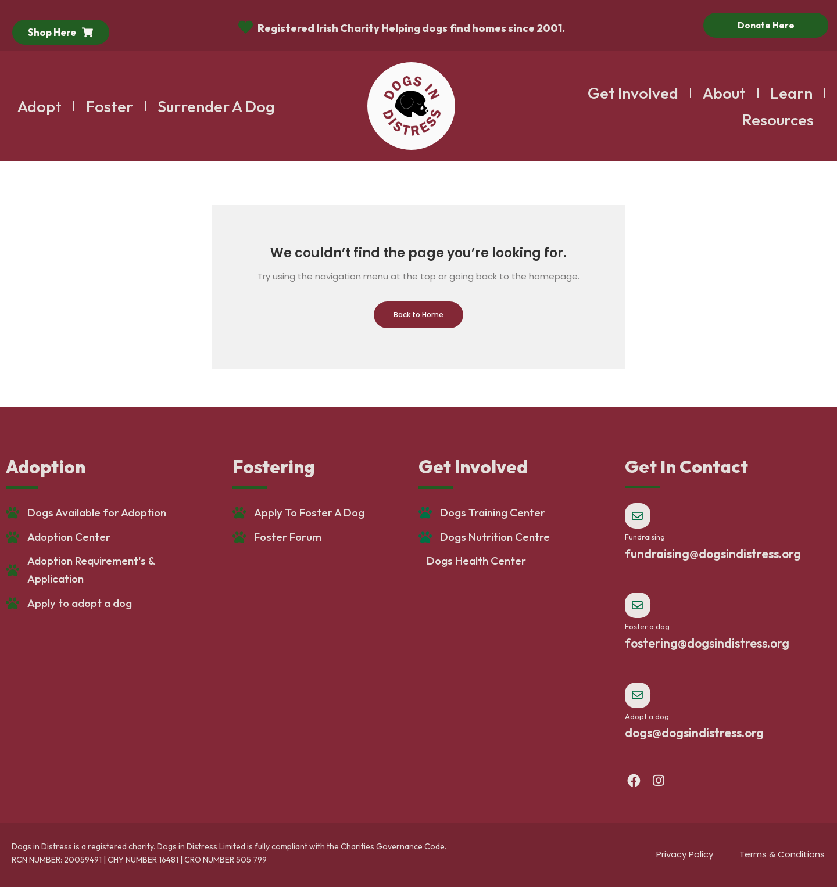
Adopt (39, 106)
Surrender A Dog (216, 106)
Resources (778, 120)
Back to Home (418, 314)
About (724, 93)
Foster (109, 106)
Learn (791, 93)
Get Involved (633, 93)
